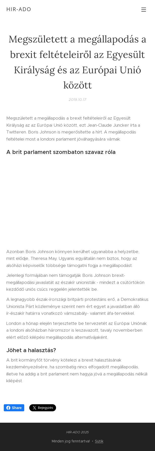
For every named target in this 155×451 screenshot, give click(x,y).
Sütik (99, 441)
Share (14, 408)
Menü (143, 9)
